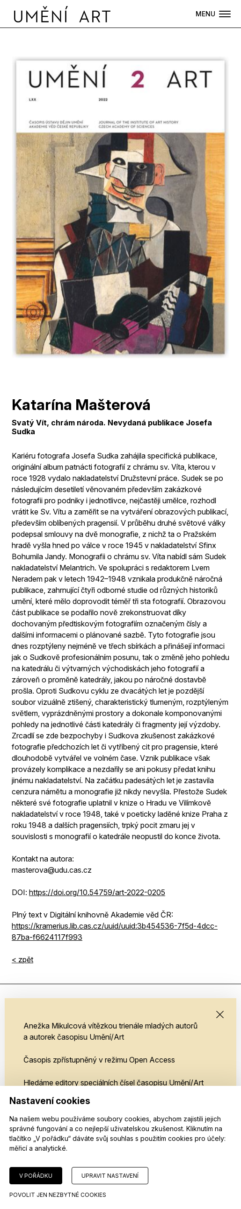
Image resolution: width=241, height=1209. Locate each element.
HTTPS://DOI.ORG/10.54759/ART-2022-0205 (97, 892)
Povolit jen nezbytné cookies (57, 1194)
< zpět (22, 959)
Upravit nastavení (110, 1175)
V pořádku (35, 1175)
